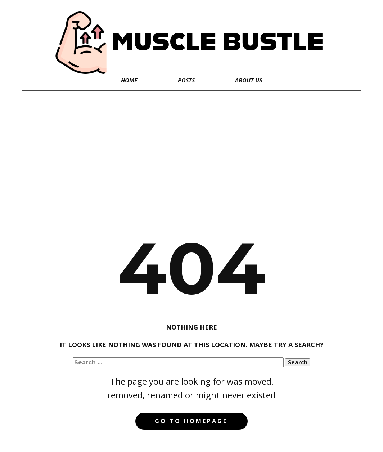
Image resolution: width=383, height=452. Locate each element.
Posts (186, 80)
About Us (248, 80)
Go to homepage (191, 421)
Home (129, 80)
